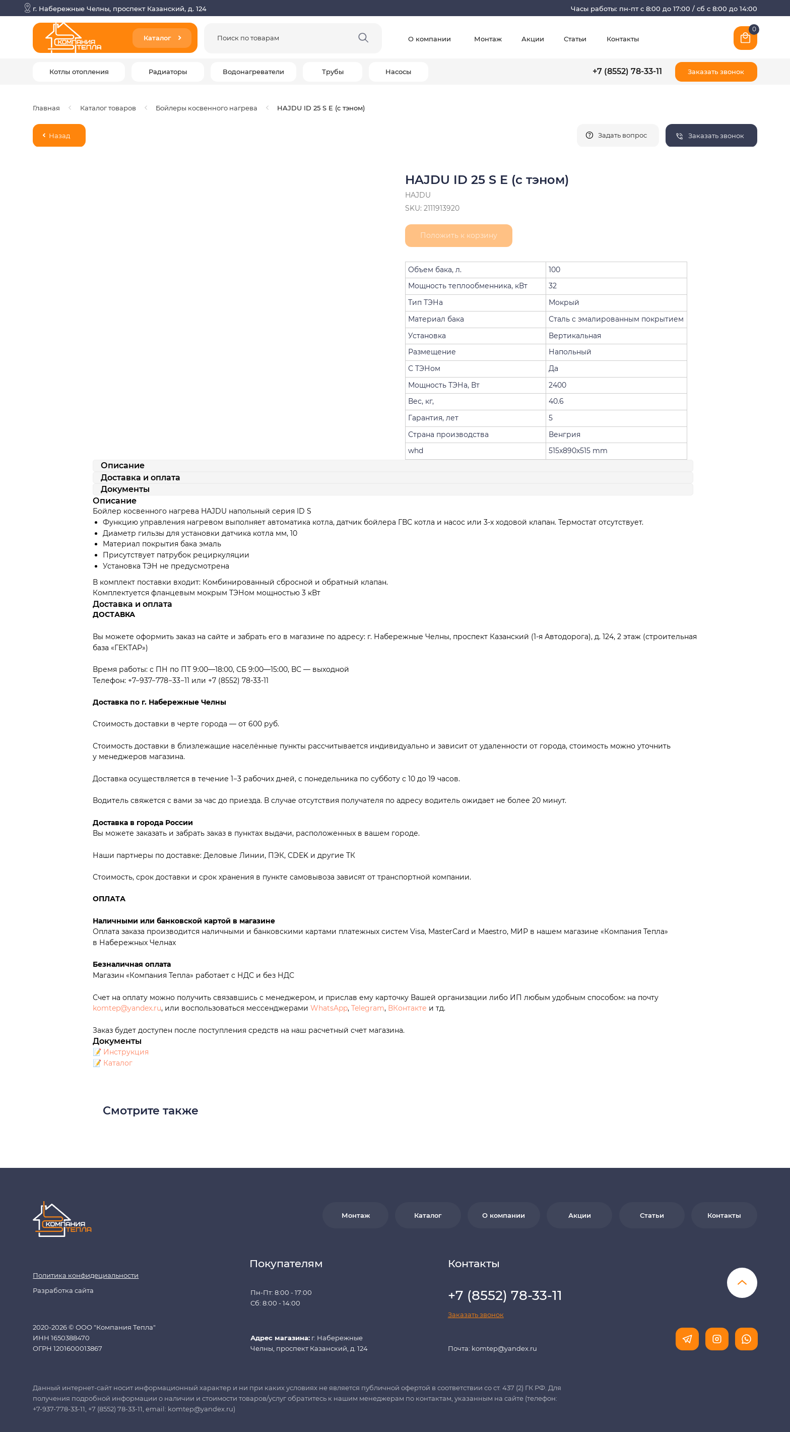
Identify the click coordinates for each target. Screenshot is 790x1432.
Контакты (623, 39)
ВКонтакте (408, 967)
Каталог (118, 1022)
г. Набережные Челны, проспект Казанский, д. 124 (120, 9)
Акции (532, 39)
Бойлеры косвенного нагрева (206, 108)
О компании (429, 39)
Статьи (575, 39)
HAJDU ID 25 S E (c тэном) (321, 108)
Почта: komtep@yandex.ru (492, 1307)
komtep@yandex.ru (127, 967)
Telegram (367, 967)
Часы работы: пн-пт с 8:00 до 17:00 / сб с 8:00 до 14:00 (664, 9)
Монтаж (488, 39)
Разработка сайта (63, 1250)
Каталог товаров (108, 108)
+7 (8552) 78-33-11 (627, 71)
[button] (716, 72)
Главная (46, 108)
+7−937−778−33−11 (158, 639)
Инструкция (126, 1011)
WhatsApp (329, 967)
